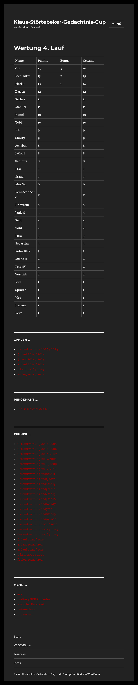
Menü (116, 24)
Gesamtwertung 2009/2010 (36, 469)
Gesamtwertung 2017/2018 (36, 509)
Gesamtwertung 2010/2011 (36, 474)
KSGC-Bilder (22, 645)
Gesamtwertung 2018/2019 (36, 514)
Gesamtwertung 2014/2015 (36, 494)
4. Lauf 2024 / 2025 (31, 354)
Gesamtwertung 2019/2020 (36, 519)
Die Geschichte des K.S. (33, 409)
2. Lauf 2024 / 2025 (31, 364)
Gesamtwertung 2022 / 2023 (37, 529)
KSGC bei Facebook (31, 604)
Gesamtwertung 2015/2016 (36, 499)
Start (17, 636)
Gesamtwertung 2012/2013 (36, 484)
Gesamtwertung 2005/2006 (37, 449)
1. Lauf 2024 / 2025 (30, 369)
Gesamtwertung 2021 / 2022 (37, 524)
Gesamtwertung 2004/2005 (37, 444)
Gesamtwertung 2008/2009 (37, 464)
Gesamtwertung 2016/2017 (36, 504)
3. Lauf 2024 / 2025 (31, 359)
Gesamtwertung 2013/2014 (36, 489)
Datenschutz (26, 609)
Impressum (25, 614)
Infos (17, 663)
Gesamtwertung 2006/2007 (37, 454)
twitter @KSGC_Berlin (33, 599)
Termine (20, 654)
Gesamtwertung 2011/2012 (36, 479)
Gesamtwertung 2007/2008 (37, 459)
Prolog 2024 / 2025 (31, 374)
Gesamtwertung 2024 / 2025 (37, 349)
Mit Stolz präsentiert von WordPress (79, 674)
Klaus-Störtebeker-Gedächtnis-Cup (60, 22)
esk (19, 594)
